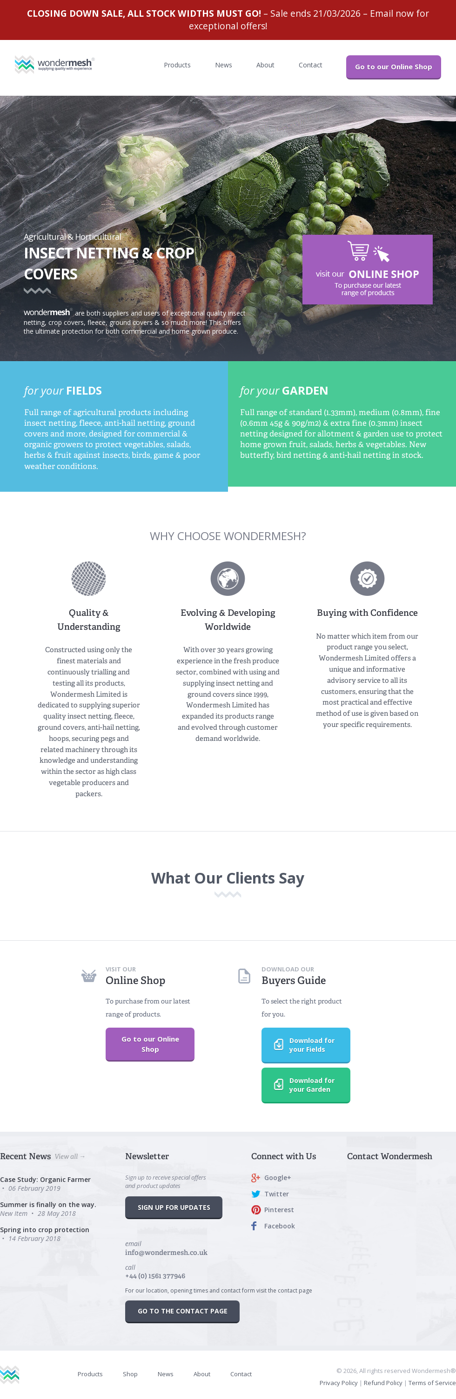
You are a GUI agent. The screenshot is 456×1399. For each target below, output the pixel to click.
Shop (130, 1374)
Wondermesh (64, 64)
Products (177, 64)
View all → (70, 1156)
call (155, 1271)
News (223, 64)
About (265, 64)
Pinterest (279, 1209)
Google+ (277, 1177)
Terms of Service (432, 1383)
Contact (310, 64)
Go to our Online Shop (393, 66)
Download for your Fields (298, 1045)
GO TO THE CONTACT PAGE (183, 1311)
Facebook (279, 1225)
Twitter (276, 1193)
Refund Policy (383, 1383)
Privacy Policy (339, 1383)
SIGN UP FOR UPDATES (174, 1207)
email (166, 1248)
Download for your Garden (298, 1085)
